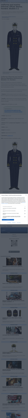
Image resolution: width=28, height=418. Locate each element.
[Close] (26, 195)
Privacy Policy (19, 222)
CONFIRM (8, 219)
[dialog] (14, 209)
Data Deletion (9, 222)
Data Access (14, 222)
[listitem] (14, 206)
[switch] (24, 208)
